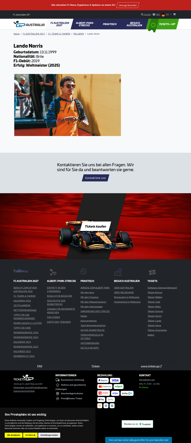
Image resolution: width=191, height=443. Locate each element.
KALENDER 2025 (22, 351)
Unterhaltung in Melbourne (127, 301)
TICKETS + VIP (162, 24)
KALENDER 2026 (22, 300)
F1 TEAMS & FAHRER (59, 33)
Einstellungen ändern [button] (49, 435)
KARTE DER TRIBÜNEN (59, 321)
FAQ (39, 366)
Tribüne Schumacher (157, 330)
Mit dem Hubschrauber (92, 306)
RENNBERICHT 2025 (24, 356)
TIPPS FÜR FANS (22, 327)
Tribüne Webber (155, 297)
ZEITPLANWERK (22, 305)
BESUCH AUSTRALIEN (134, 24)
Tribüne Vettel (154, 315)
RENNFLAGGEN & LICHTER (28, 323)
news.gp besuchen (128, 5)
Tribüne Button (155, 292)
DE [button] (166, 14)
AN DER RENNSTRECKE (93, 330)
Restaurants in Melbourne (126, 297)
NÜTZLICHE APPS (90, 347)
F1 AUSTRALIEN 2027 (60, 24)
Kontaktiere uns (95, 178)
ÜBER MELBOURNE (124, 292)
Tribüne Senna (154, 325)
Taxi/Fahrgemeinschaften (93, 325)
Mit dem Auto (87, 292)
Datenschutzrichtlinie (24, 391)
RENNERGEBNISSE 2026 (26, 332)
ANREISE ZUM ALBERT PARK (95, 287)
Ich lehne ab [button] (30, 435)
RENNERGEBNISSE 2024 (26, 337)
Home (17, 33)
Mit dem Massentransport (93, 301)
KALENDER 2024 (22, 341)
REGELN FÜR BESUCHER (59, 295)
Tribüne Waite (154, 306)
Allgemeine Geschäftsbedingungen (30, 387)
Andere (151, 334)
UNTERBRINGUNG (90, 343)
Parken (84, 315)
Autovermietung (89, 320)
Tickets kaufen (95, 226)
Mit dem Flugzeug (89, 297)
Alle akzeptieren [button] (13, 435)
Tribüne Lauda (154, 320)
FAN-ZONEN (53, 317)
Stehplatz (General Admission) (162, 287)
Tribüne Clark (154, 301)
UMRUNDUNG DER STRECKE (95, 311)
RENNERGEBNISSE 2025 (26, 346)
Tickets (96, 366)
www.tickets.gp (151, 366)
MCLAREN (78, 33)
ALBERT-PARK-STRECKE (85, 24)
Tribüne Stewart (155, 311)
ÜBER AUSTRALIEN (123, 287)
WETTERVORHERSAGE (25, 310)
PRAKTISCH (109, 24)
